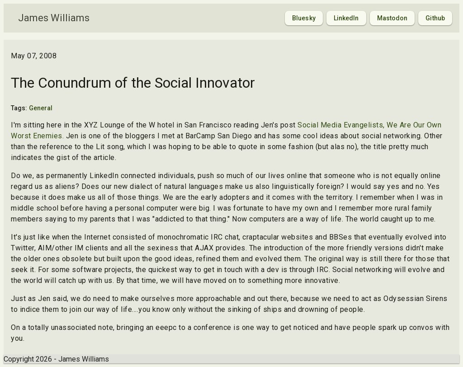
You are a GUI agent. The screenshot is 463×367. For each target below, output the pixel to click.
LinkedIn (346, 18)
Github (435, 18)
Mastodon (392, 18)
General (41, 108)
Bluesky (304, 18)
